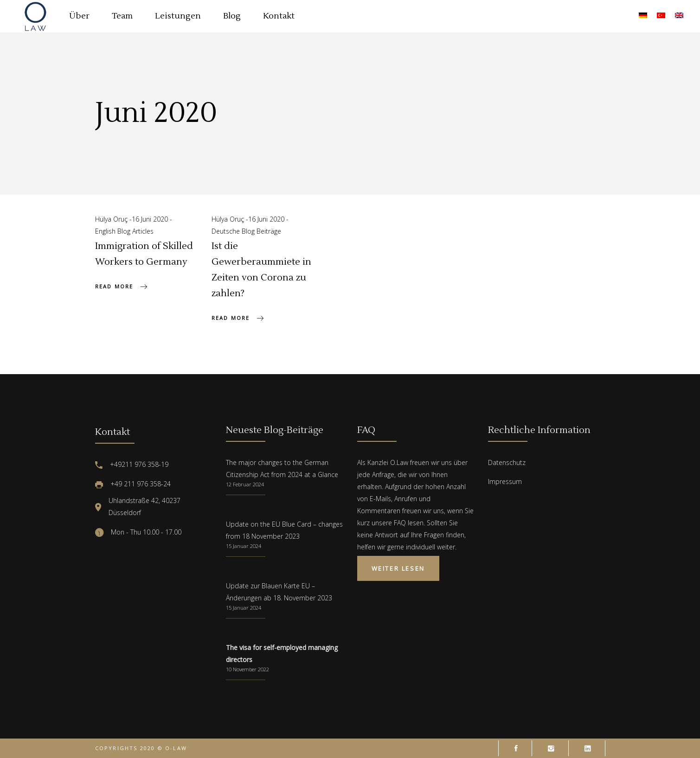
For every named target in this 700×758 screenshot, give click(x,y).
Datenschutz (507, 462)
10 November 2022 (247, 669)
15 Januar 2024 (243, 545)
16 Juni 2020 (151, 219)
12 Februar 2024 (245, 484)
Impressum (505, 481)
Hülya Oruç (112, 219)
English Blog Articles (124, 231)
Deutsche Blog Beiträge (246, 231)
